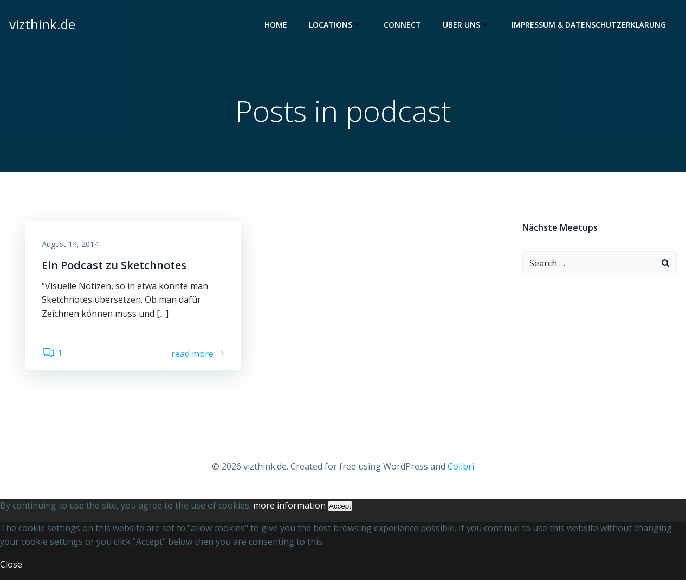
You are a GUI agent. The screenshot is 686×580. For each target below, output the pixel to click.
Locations (335, 24)
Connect (402, 24)
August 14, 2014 (70, 244)
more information (289, 505)
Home (275, 24)
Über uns (466, 24)
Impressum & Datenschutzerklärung (589, 24)
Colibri (461, 466)
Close (11, 564)
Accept (340, 506)
